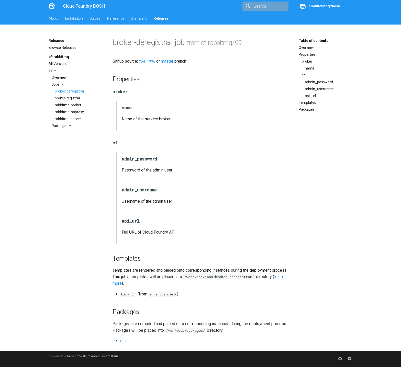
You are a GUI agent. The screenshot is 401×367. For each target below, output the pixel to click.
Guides (95, 18)
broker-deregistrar (69, 91)
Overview (59, 77)
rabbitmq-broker (68, 105)
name (309, 68)
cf (303, 75)
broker (307, 61)
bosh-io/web (76, 356)
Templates (307, 102)
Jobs (56, 84)
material (113, 356)
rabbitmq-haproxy (69, 112)
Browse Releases (62, 47)
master (167, 61)
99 (51, 70)
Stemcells (139, 18)
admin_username (319, 89)
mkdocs (94, 356)
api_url (310, 96)
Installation (74, 18)
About (54, 18)
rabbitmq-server (68, 119)
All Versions (58, 64)
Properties (307, 54)
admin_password (319, 82)
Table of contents (313, 41)
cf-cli (124, 340)
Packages (60, 126)
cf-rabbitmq (59, 57)
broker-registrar (67, 98)
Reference (115, 18)
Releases (161, 18)
